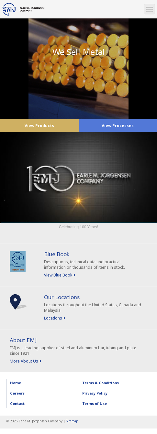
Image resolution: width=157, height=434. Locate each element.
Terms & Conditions (100, 382)
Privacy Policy (94, 393)
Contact (17, 403)
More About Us (24, 361)
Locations (53, 318)
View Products (39, 125)
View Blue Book (58, 275)
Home (15, 382)
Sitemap (72, 421)
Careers (17, 393)
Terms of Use (94, 403)
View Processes (118, 125)
